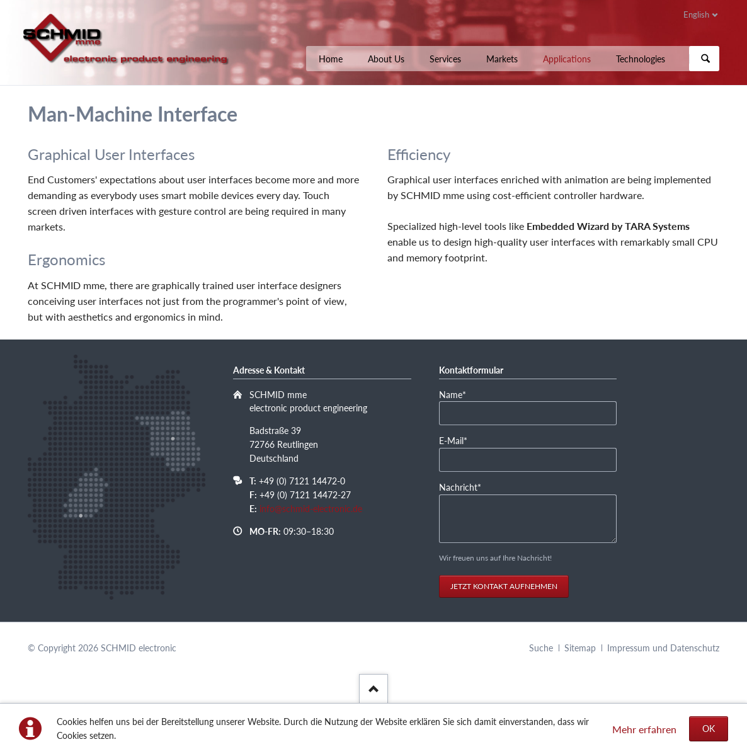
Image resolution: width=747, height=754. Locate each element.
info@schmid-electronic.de (310, 508)
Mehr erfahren (644, 729)
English (696, 14)
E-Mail (460, 441)
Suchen (705, 58)
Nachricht (460, 487)
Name (460, 395)
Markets (502, 59)
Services (445, 59)
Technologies (640, 59)
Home (331, 59)
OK (708, 728)
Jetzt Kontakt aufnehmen (503, 586)
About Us (386, 59)
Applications (567, 59)
